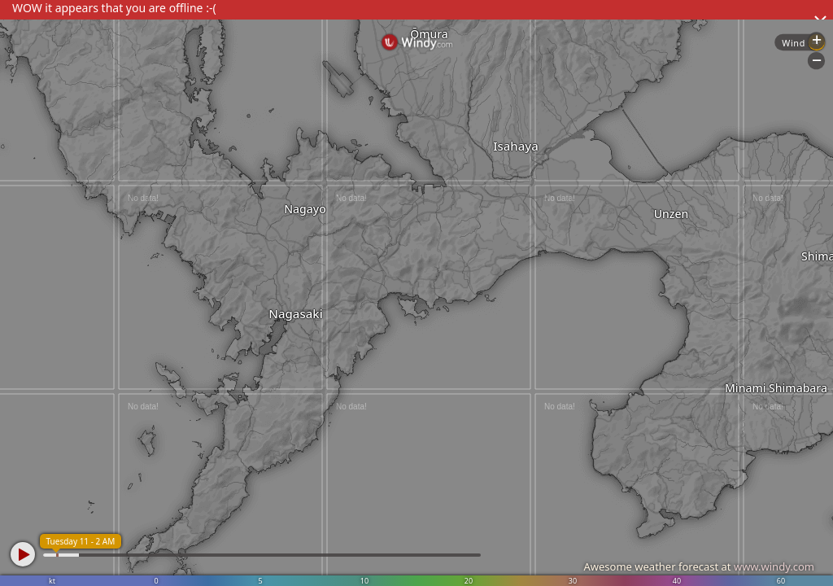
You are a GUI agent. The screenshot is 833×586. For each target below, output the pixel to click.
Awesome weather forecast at (698, 566)
